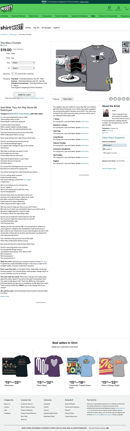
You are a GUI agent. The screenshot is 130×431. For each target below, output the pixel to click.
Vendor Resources (71, 416)
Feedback (7, 413)
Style (8, 58)
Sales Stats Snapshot (113, 137)
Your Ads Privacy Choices (97, 428)
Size (8, 63)
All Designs (46, 28)
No (1, 117)
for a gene (27, 180)
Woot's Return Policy (28, 407)
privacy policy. (107, 414)
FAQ (5, 410)
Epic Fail (105, 133)
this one (44, 261)
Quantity (6, 74)
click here (84, 121)
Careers (6, 407)
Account (118, 8)
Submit (56, 28)
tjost (5, 45)
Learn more (84, 2)
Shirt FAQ (24, 416)
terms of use (96, 414)
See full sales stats (109, 169)
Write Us (24, 419)
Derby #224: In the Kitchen (19, 114)
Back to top (4, 296)
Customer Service (27, 404)
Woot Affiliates (70, 404)
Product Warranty (26, 410)
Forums (109, 8)
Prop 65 (67, 410)
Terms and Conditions (72, 407)
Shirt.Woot (11, 27)
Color (8, 54)
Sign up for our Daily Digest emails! (32, 98)
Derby (28, 28)
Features (56, 99)
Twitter (46, 407)
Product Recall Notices (28, 413)
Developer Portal (49, 416)
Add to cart (24, 94)
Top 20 (36, 28)
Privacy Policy (69, 413)
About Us (7, 404)
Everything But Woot (50, 413)
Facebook (47, 404)
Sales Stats (67, 99)
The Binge (109, 130)
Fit (9, 68)
